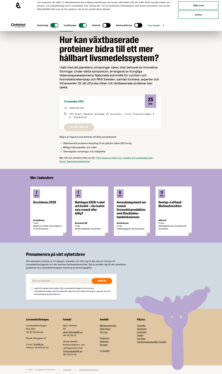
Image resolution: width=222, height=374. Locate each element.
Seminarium (77, 108)
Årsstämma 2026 (44, 202)
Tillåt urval (198, 17)
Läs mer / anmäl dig (79, 127)
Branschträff (81, 223)
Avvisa (198, 26)
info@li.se (38, 344)
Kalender (104, 341)
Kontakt (104, 344)
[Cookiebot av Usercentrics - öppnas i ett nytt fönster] (18, 37)
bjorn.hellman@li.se (73, 332)
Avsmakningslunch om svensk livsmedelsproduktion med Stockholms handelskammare (131, 209)
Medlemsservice (108, 325)
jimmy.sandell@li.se (72, 351)
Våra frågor (105, 328)
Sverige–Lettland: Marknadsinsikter (170, 204)
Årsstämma (38, 220)
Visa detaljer (154, 37)
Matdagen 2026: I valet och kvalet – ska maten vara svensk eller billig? (90, 207)
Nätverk (162, 220)
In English (105, 350)
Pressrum (104, 338)
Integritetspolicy (89, 370)
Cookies (67, 370)
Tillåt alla (198, 7)
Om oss (104, 332)
